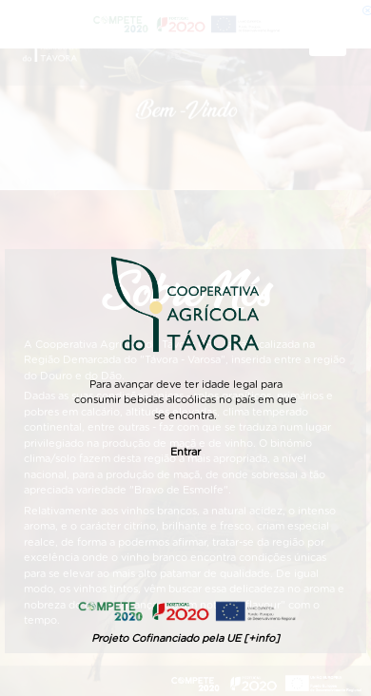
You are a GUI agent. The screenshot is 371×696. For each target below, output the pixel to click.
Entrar (185, 452)
